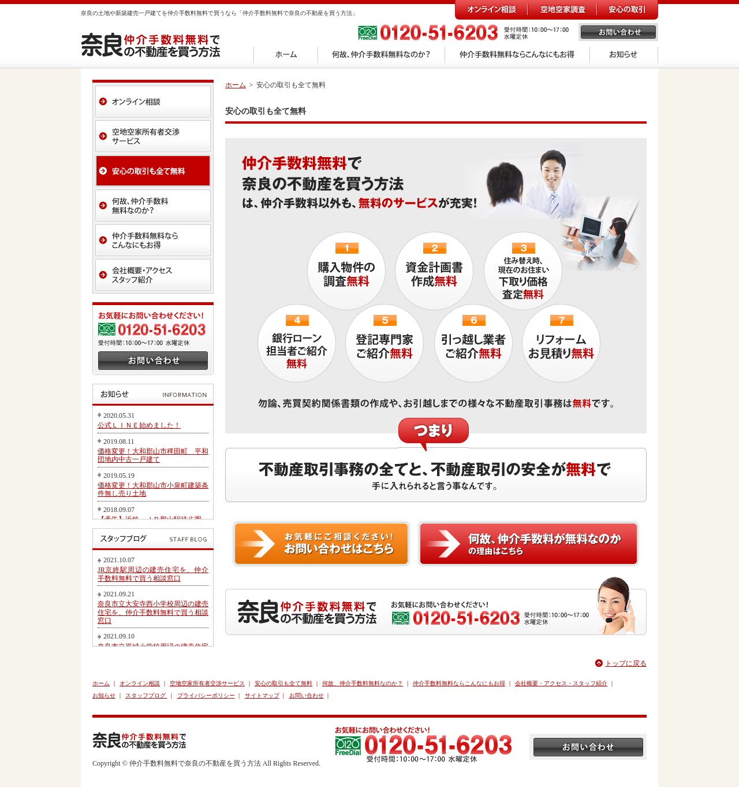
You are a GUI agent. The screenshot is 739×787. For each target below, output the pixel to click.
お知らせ (103, 695)
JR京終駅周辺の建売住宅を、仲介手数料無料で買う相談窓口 (153, 574)
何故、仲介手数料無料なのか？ (362, 683)
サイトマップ (262, 695)
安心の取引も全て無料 (283, 683)
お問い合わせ (306, 695)
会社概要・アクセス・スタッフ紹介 (561, 683)
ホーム (235, 85)
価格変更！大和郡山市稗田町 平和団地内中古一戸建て (153, 455)
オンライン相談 (140, 683)
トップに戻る (626, 663)
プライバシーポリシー (206, 695)
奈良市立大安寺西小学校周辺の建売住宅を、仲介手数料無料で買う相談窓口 (153, 612)
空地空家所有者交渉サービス (207, 683)
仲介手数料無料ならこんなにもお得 (459, 683)
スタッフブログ (146, 695)
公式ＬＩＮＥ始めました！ (139, 425)
